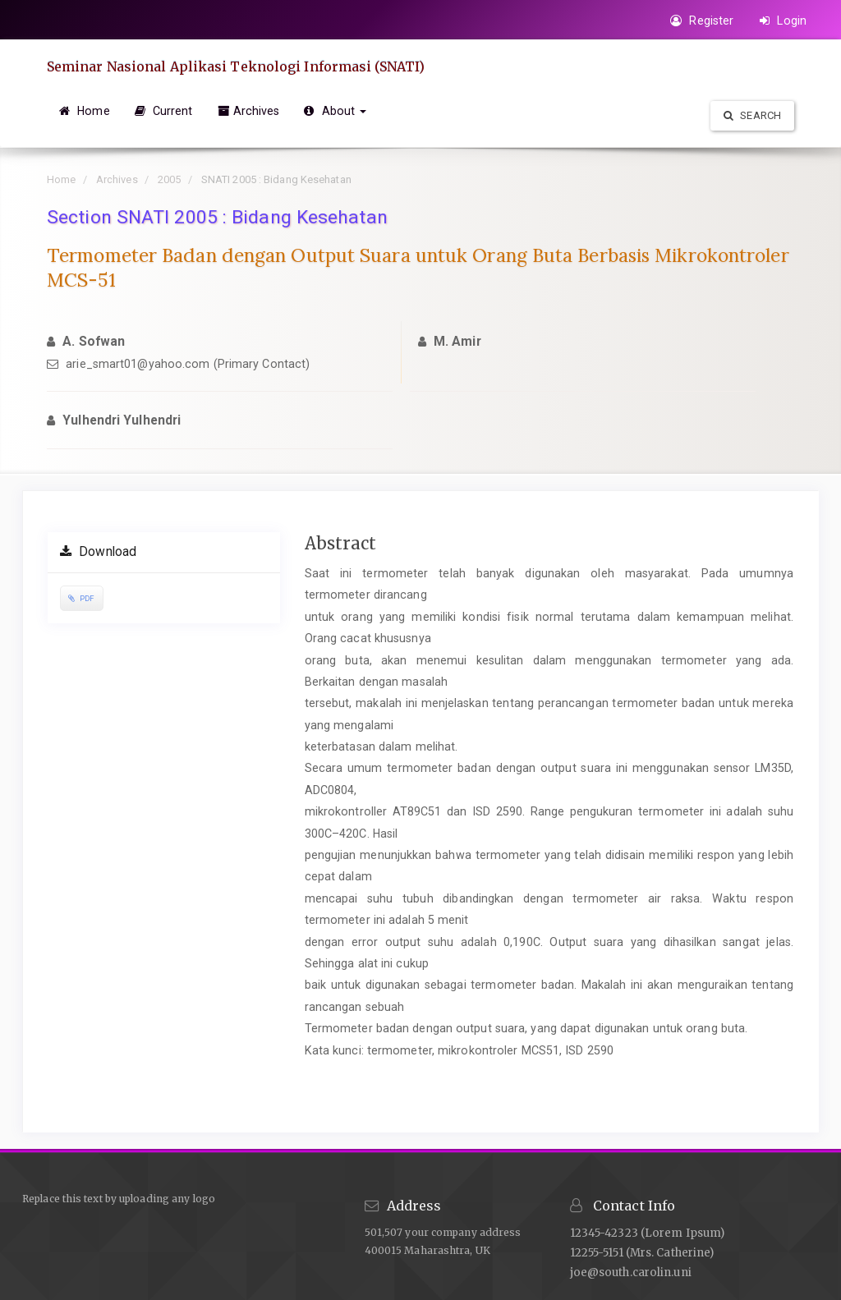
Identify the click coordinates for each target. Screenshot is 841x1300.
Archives (249, 110)
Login (783, 20)
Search (752, 115)
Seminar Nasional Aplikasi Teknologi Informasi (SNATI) (236, 66)
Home (84, 110)
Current (164, 110)
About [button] (335, 110)
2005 (169, 179)
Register (701, 20)
